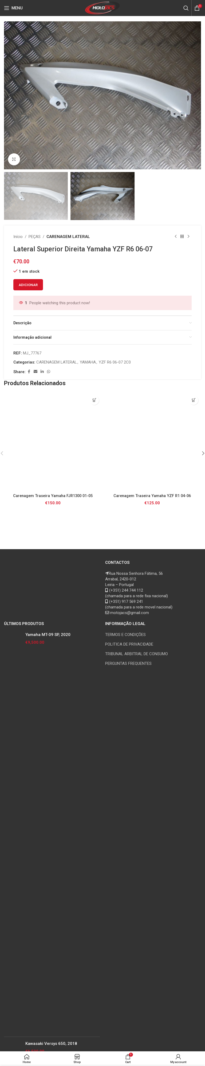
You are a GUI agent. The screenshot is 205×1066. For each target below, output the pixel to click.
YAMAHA (88, 362)
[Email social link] (35, 371)
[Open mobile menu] (13, 8)
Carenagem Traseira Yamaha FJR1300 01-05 (52, 495)
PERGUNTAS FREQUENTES (128, 663)
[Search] (186, 8)
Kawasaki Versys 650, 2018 (51, 1043)
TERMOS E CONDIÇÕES (125, 634)
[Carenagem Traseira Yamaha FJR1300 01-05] (53, 442)
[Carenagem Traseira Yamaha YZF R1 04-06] (152, 442)
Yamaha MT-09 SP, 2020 (47, 634)
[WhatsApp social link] (48, 371)
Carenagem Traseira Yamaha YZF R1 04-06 (152, 495)
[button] (9, 95)
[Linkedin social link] (42, 371)
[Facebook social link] (29, 371)
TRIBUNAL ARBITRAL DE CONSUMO (136, 653)
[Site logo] (102, 7)
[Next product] (188, 236)
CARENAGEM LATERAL (68, 236)
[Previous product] (175, 236)
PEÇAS (35, 236)
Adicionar (28, 285)
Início (18, 236)
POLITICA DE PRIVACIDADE (129, 644)
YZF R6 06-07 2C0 (115, 362)
